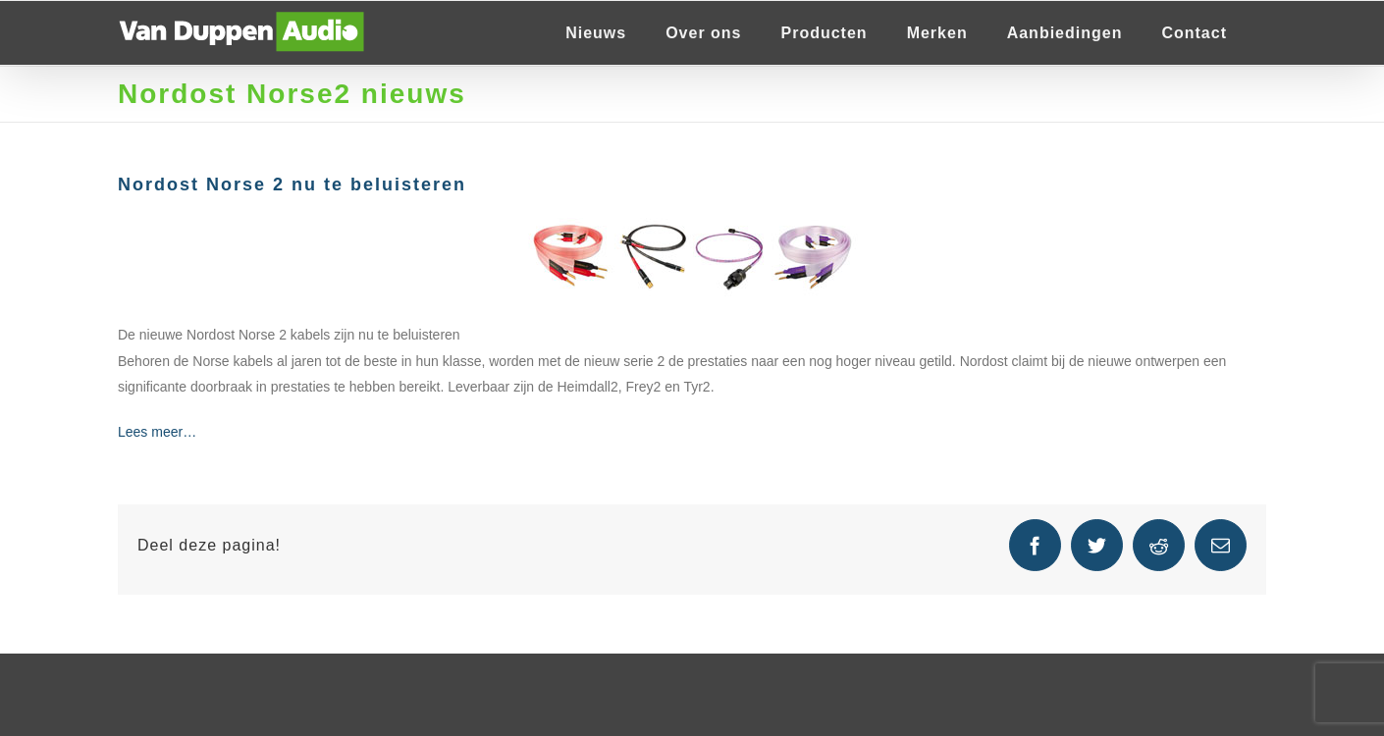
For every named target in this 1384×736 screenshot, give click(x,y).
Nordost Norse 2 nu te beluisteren (292, 184)
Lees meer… (157, 432)
